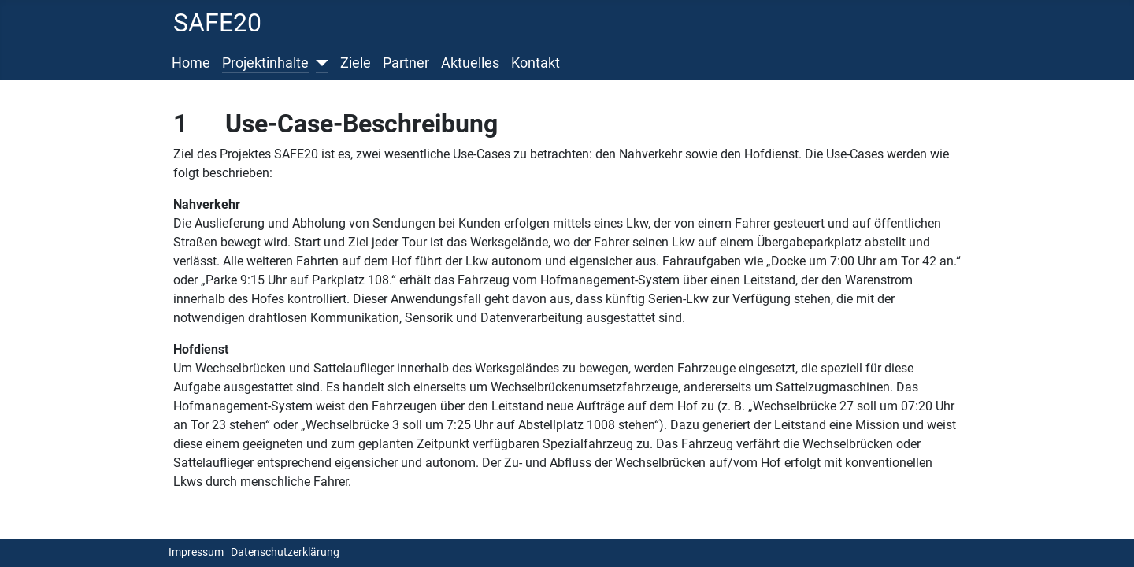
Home (191, 63)
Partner (406, 63)
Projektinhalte (265, 63)
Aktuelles (470, 63)
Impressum (196, 552)
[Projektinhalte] (318, 63)
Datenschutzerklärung (285, 552)
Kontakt (535, 63)
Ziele (355, 63)
